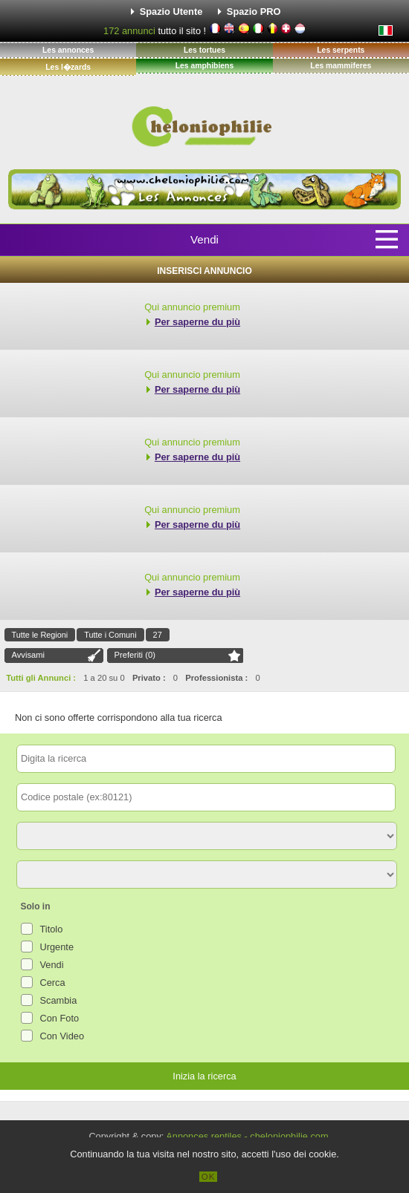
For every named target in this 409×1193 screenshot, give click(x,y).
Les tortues (204, 50)
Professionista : (216, 677)
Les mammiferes (340, 66)
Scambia (58, 1000)
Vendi (204, 239)
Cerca (52, 982)
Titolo (51, 929)
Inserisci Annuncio (204, 271)
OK (209, 1176)
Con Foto (60, 1018)
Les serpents (340, 50)
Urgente (57, 946)
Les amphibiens (204, 66)
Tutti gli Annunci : (41, 677)
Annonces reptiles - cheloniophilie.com (247, 1136)
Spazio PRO (254, 11)
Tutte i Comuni (110, 634)
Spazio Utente (171, 11)
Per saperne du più (197, 321)
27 (157, 634)
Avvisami (28, 654)
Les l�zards (68, 67)
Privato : (149, 677)
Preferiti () (135, 654)
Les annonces (68, 50)
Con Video (62, 1036)
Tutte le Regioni (40, 634)
